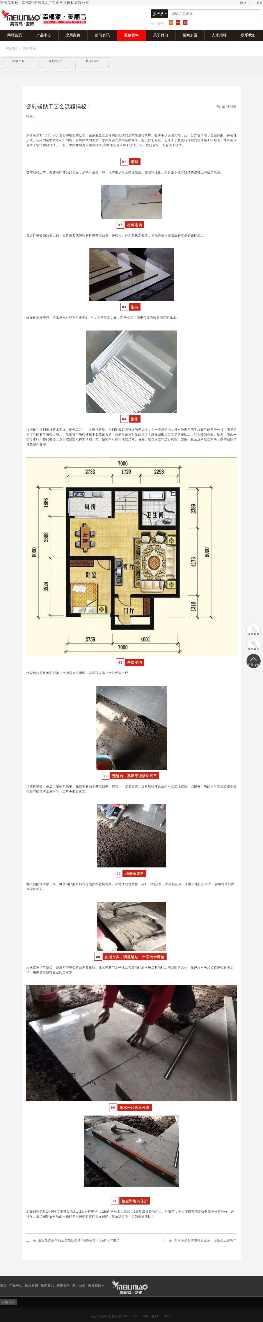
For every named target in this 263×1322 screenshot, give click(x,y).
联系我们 (248, 35)
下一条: (199, 1240)
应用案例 (73, 35)
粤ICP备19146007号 (157, 1316)
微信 (241, 3)
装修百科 (131, 35)
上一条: (73, 1240)
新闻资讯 (102, 35)
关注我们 (96, 1285)
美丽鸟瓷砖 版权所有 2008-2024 (114, 1316)
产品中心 (43, 35)
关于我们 (160, 35)
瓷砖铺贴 (29, 48)
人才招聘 (219, 35)
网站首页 (14, 35)
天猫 (257, 3)
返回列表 (226, 106)
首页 (3, 1285)
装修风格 (92, 61)
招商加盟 (190, 35)
